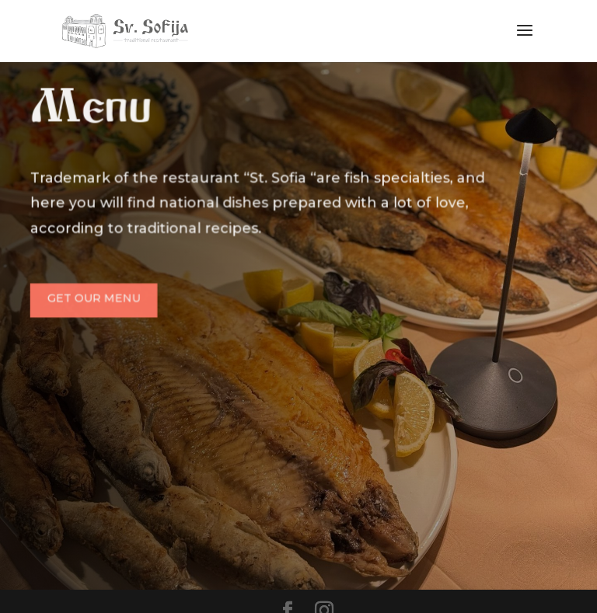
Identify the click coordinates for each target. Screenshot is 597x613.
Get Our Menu (95, 298)
